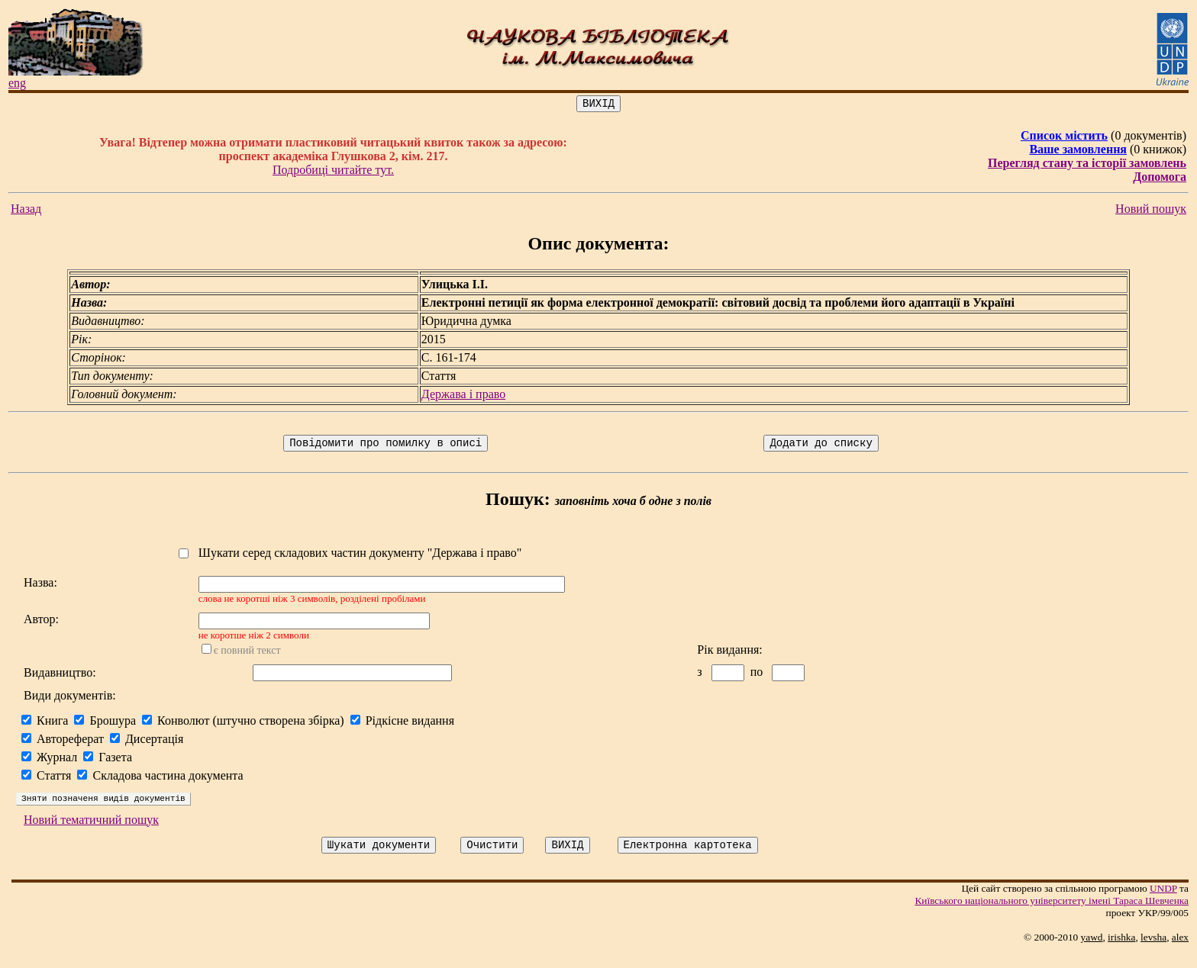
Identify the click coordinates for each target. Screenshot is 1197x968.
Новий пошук (1150, 210)
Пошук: (518, 503)
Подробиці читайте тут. (333, 172)
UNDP (1163, 904)
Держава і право (463, 396)
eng (17, 82)
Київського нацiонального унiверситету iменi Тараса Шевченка (1052, 916)
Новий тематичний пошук (91, 833)
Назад (26, 210)
